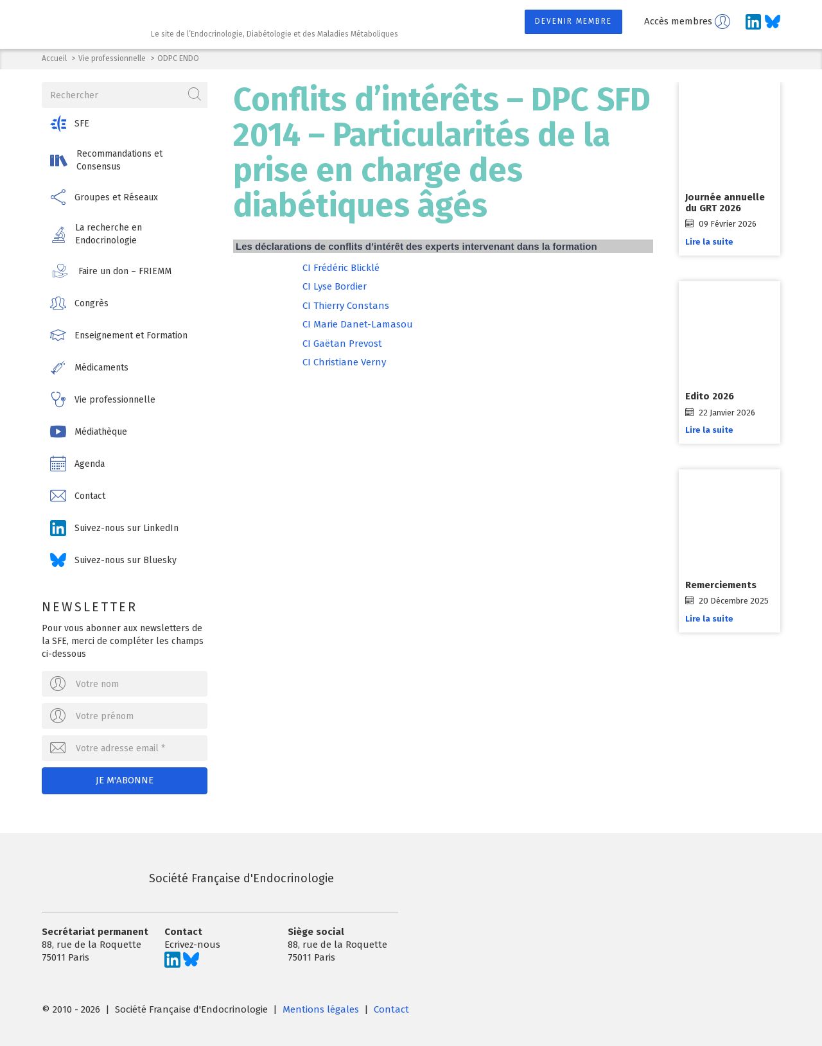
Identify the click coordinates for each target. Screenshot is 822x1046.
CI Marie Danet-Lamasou (357, 324)
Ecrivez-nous (192, 944)
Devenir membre (573, 21)
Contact (391, 1009)
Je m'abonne (124, 780)
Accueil (54, 58)
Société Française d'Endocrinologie (188, 878)
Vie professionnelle (112, 58)
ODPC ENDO (178, 58)
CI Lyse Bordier (334, 286)
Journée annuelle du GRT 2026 (725, 202)
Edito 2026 (709, 396)
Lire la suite (709, 242)
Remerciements (720, 585)
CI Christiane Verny (344, 362)
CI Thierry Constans (345, 305)
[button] (124, 123)
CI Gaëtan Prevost (342, 343)
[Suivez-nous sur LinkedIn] (753, 22)
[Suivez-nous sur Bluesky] (772, 22)
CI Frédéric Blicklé (341, 268)
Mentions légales (321, 1009)
